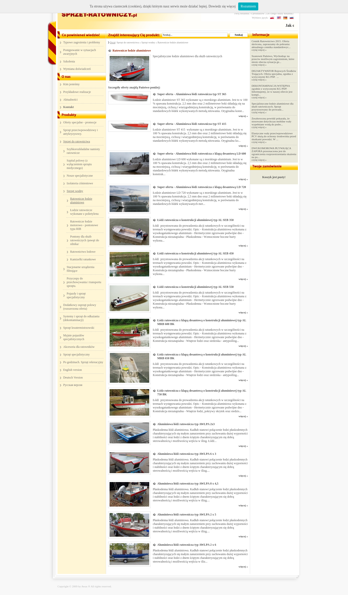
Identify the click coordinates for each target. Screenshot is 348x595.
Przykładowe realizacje (77, 92)
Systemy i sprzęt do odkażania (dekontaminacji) (81, 318)
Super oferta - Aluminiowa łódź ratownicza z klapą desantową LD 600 (201, 153)
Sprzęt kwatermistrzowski (78, 327)
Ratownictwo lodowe (82, 251)
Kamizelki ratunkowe (83, 259)
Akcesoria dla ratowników (79, 347)
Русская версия (72, 385)
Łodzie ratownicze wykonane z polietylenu (84, 212)
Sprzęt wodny (148, 42)
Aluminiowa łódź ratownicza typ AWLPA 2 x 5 (186, 514)
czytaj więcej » (259, 50)
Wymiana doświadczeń (77, 69)
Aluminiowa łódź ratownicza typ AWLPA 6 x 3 (186, 454)
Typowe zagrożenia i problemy (81, 42)
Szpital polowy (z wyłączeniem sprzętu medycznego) (79, 164)
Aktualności (70, 99)
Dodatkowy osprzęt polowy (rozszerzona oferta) (79, 306)
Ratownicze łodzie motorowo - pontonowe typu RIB (84, 225)
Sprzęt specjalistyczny (76, 354)
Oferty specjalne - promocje (79, 122)
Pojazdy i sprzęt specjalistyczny (76, 295)
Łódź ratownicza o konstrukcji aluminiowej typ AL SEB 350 (195, 220)
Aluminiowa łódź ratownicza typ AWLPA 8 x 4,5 (187, 483)
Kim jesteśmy (71, 84)
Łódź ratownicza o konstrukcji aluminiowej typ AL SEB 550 (195, 287)
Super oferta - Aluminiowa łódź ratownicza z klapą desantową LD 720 (201, 187)
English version (72, 370)
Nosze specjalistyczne (80, 175)
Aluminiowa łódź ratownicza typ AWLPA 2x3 (185, 424)
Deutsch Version (73, 377)
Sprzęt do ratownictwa (127, 42)
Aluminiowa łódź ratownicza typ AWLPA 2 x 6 (186, 544)
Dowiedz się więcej (222, 6)
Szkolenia (69, 61)
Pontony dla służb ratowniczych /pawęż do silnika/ (84, 240)
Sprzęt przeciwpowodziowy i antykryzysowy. (80, 131)
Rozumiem (248, 6)
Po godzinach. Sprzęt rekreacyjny (83, 362)
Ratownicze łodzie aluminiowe (173, 42)
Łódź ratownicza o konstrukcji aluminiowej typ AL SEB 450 (195, 253)
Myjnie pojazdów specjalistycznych (73, 337)
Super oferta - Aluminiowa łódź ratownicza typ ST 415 (191, 124)
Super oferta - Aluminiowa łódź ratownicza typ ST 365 (191, 94)
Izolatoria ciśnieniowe (80, 183)
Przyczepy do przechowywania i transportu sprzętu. (84, 282)
